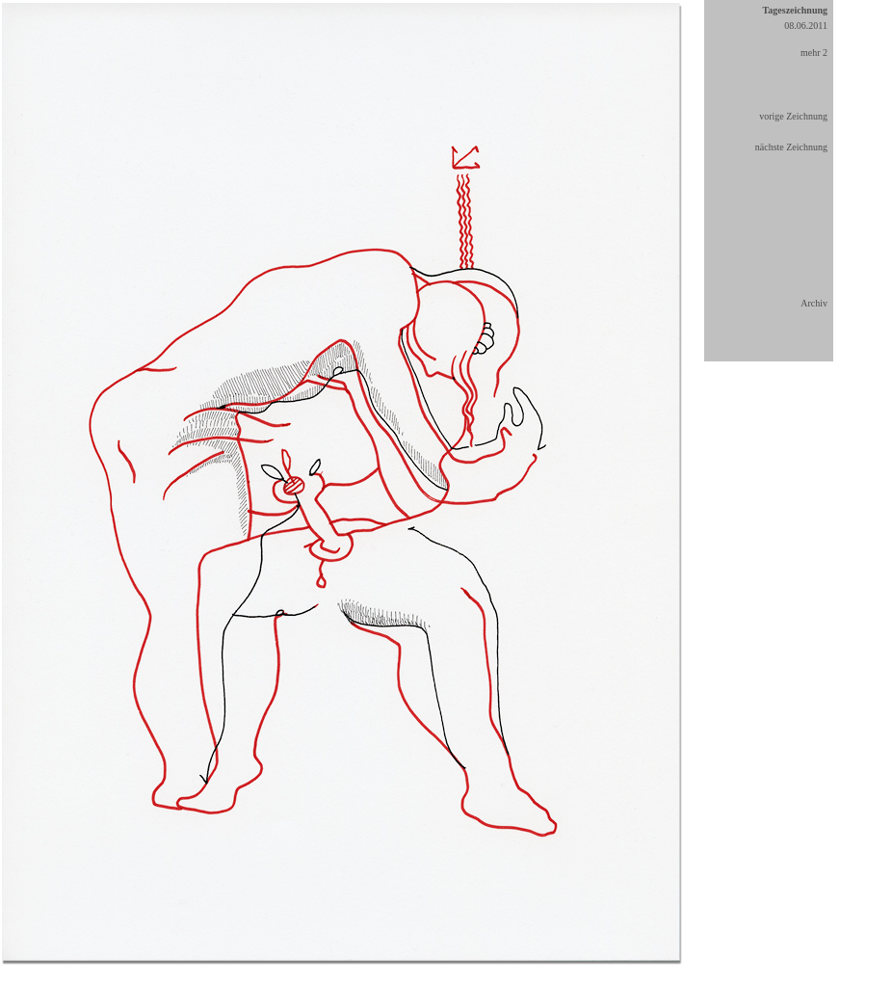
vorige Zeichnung (793, 116)
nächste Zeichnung (791, 147)
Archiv (813, 303)
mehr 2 (813, 52)
